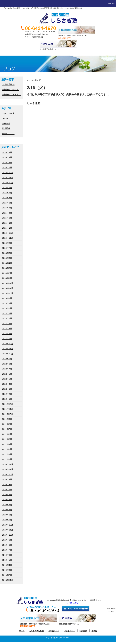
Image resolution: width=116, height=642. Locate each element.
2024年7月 (7, 248)
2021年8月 (7, 424)
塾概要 (94, 631)
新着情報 (6, 128)
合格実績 (6, 123)
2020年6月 (7, 494)
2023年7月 (7, 308)
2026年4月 (7, 152)
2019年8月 (7, 545)
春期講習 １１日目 (11, 94)
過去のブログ (8, 133)
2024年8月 (7, 243)
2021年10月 (7, 414)
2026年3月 (7, 157)
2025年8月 (7, 192)
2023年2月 (7, 333)
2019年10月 (7, 535)
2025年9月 (7, 187)
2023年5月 (7, 318)
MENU (111, 3)
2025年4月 (7, 213)
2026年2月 (7, 162)
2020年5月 (7, 499)
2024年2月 (7, 273)
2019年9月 (7, 540)
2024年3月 (7, 268)
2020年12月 (7, 464)
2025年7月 (7, 197)
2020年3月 (7, 509)
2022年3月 (7, 389)
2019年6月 (7, 555)
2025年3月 (7, 218)
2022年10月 (7, 354)
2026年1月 (7, 167)
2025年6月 (7, 203)
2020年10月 (7, 474)
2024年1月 (7, 278)
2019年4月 (7, 565)
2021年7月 (7, 429)
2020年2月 (7, 515)
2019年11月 (7, 530)
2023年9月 (7, 298)
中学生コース (69, 631)
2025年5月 (7, 208)
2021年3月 (7, 449)
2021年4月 (7, 444)
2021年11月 (7, 409)
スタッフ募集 (8, 113)
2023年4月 (7, 323)
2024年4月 (7, 263)
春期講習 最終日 (10, 89)
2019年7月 (7, 550)
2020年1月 (7, 519)
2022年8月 (7, 364)
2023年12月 (7, 283)
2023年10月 (7, 293)
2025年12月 (7, 172)
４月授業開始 (8, 84)
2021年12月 (7, 404)
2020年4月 (7, 504)
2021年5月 (7, 439)
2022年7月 (7, 369)
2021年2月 (7, 454)
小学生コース (53, 631)
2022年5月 (7, 379)
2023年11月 (7, 288)
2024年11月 (7, 238)
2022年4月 (7, 384)
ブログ (5, 118)
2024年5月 (7, 258)
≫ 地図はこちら (73, 603)
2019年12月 (7, 525)
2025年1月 (7, 228)
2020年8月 (7, 484)
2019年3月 (7, 570)
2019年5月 (7, 560)
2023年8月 (7, 303)
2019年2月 (7, 575)
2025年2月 (7, 223)
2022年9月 (7, 358)
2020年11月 (7, 469)
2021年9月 (7, 419)
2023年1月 (7, 338)
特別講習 (83, 631)
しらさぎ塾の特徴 (36, 631)
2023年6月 (7, 313)
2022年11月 (7, 348)
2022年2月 (7, 394)
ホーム (21, 631)
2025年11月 (7, 177)
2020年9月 (7, 479)
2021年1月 (7, 459)
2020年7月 (7, 489)
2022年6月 (7, 374)
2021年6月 (7, 434)
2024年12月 (7, 233)
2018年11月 (7, 580)
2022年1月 (7, 399)
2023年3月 (7, 328)
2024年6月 (7, 253)
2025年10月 (7, 182)
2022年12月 (7, 343)
